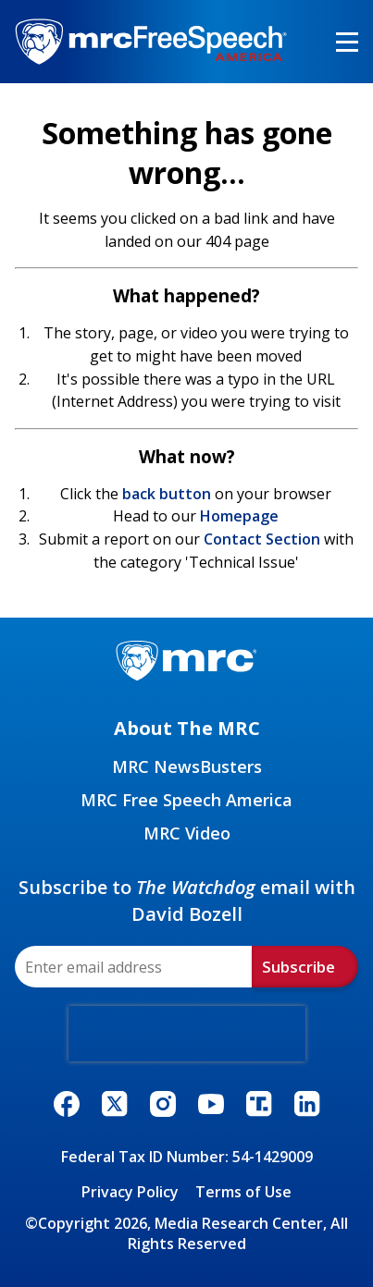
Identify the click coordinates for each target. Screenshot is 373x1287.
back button (166, 494)
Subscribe (298, 966)
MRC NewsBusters (187, 766)
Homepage (239, 516)
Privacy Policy (130, 1192)
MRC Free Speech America (186, 800)
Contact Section (262, 539)
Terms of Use (243, 1192)
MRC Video (186, 833)
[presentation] (186, 1033)
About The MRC (187, 728)
